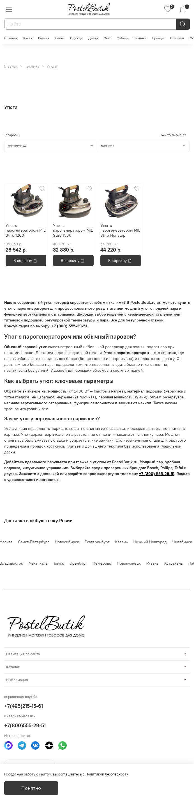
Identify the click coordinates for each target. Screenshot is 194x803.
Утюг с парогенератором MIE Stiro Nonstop (120, 230)
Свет (107, 38)
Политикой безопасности (107, 774)
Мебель (122, 38)
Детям (59, 38)
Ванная (43, 38)
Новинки (177, 38)
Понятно (31, 788)
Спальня (10, 38)
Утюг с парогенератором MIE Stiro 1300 (73, 230)
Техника (140, 38)
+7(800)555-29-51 (25, 725)
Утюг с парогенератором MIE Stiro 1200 (26, 230)
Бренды (158, 38)
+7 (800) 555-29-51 (69, 325)
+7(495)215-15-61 (23, 706)
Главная (11, 66)
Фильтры (145, 146)
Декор (93, 38)
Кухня (27, 38)
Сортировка (52, 146)
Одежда (76, 38)
